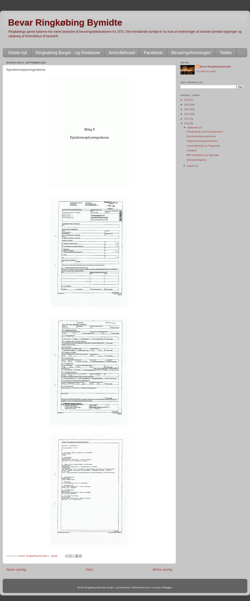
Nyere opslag (16, 569)
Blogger (168, 587)
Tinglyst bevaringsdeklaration (202, 141)
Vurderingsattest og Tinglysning (203, 145)
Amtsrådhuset (122, 52)
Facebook (153, 52)
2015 (187, 104)
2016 (187, 99)
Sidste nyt (17, 52)
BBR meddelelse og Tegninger (202, 155)
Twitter (225, 52)
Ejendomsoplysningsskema (201, 136)
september (193, 127)
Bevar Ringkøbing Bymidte (65, 23)
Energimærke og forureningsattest (204, 131)
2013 (187, 114)
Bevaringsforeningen (191, 52)
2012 (187, 118)
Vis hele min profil (205, 71)
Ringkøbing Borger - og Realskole (68, 52)
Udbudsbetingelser (196, 160)
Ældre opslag (162, 569)
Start (89, 569)
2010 (187, 123)
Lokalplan (191, 150)
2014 (187, 109)
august (191, 165)
